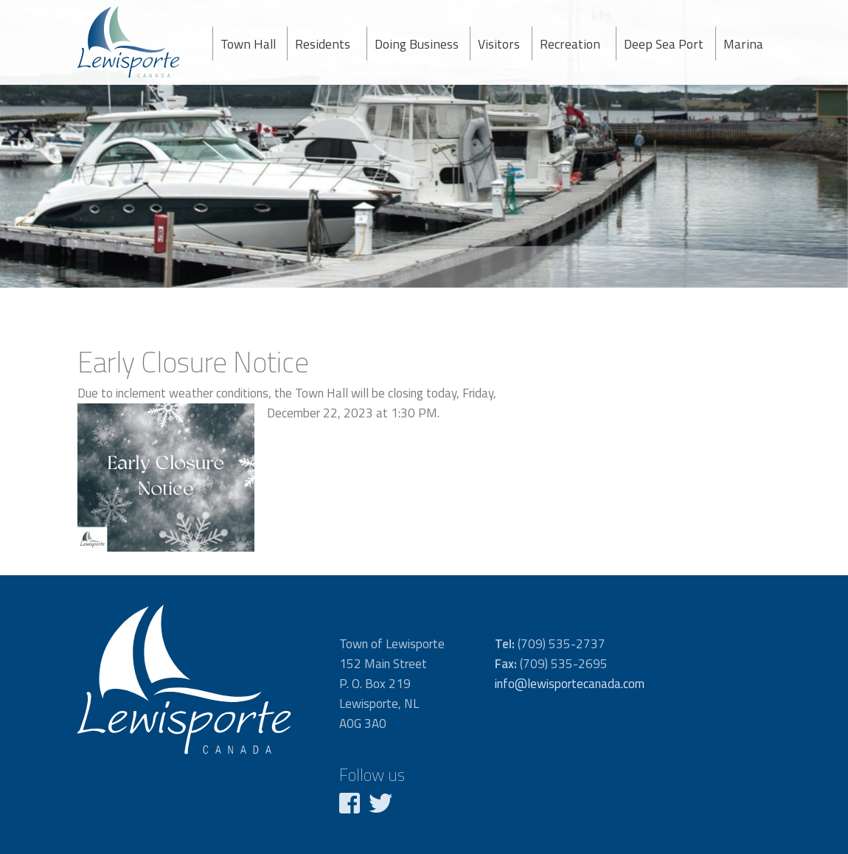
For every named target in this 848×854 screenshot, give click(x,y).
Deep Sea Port (663, 44)
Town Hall (248, 44)
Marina (743, 44)
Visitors (499, 44)
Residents (322, 44)
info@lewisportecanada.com (569, 683)
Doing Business (417, 44)
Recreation (570, 44)
